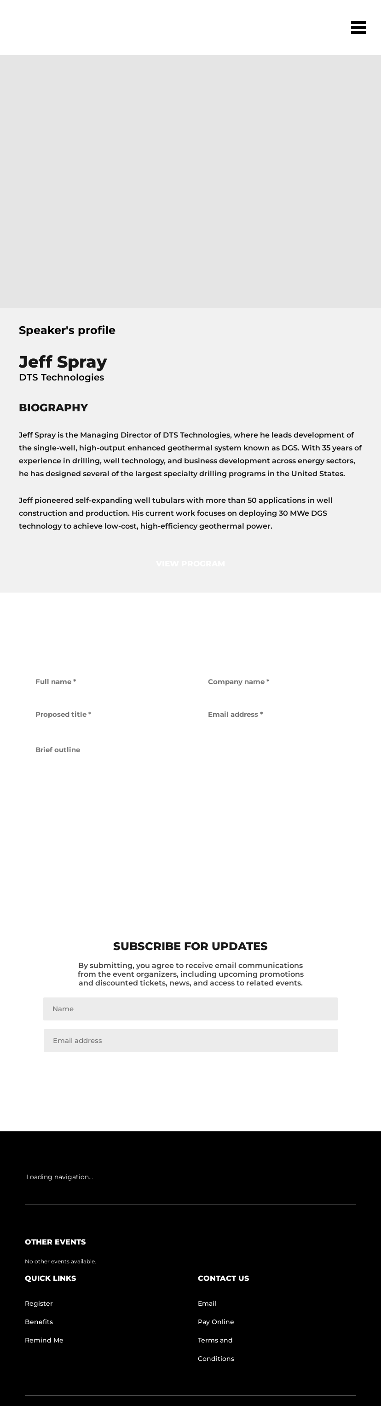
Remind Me (44, 1340)
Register (39, 1303)
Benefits (39, 1322)
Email (207, 1303)
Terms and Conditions (216, 1349)
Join (190, 1071)
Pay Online (216, 1322)
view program (190, 563)
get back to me (190, 855)
